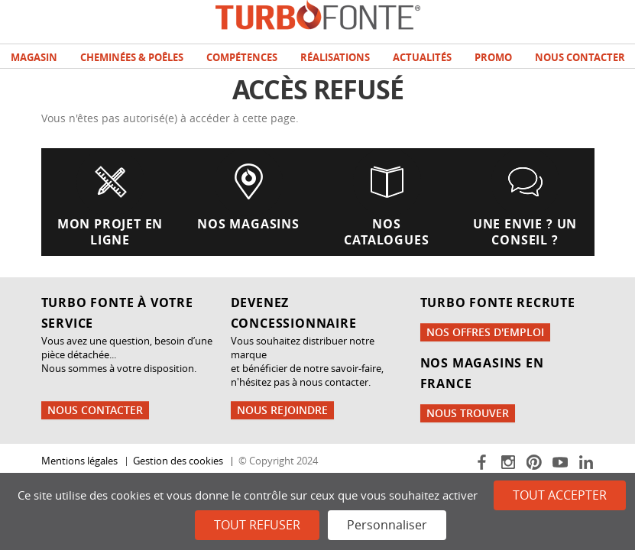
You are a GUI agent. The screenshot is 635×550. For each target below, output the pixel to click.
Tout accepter (560, 495)
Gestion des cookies (178, 461)
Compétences (241, 57)
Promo (493, 57)
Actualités (422, 57)
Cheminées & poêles (131, 57)
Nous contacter (580, 57)
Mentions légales (79, 461)
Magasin (34, 57)
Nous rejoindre (282, 410)
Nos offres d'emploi (485, 332)
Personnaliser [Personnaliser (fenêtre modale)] (387, 524)
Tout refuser (257, 524)
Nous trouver (467, 413)
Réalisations (335, 57)
